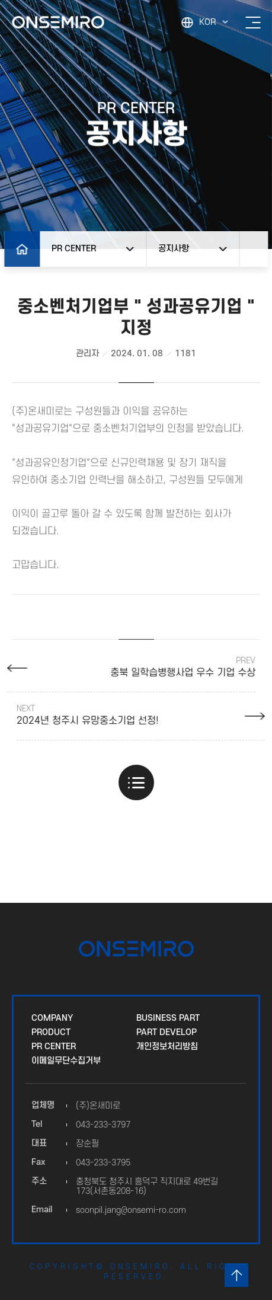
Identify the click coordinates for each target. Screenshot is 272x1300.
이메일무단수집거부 (66, 1061)
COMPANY (52, 1018)
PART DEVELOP (166, 1032)
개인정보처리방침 (167, 1047)
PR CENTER (53, 1047)
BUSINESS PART (168, 1018)
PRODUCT (51, 1032)
